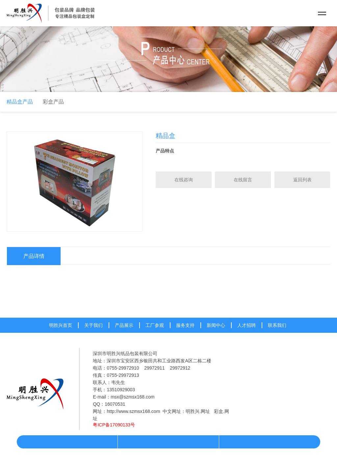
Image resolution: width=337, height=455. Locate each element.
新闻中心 (216, 325)
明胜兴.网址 (198, 411)
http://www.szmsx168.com (133, 411)
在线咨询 (183, 179)
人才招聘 (246, 325)
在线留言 (243, 179)
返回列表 (302, 179)
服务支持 (185, 325)
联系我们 (277, 325)
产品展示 (124, 325)
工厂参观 (154, 325)
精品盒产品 (20, 101)
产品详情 (33, 256)
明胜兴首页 (60, 325)
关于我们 (93, 325)
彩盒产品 (53, 101)
